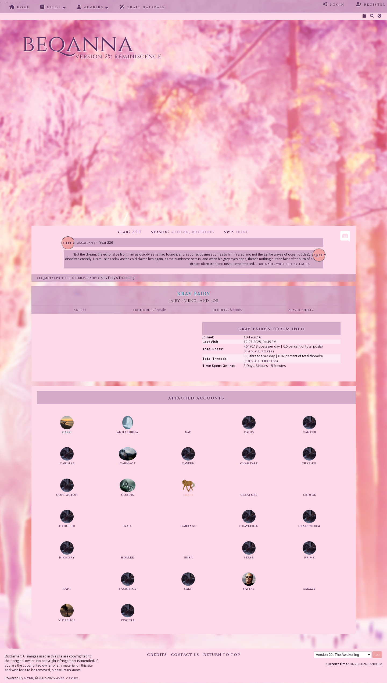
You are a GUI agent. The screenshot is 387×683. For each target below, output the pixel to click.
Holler (127, 557)
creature (248, 494)
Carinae (67, 463)
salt (188, 588)
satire (249, 588)
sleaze (309, 588)
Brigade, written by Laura (284, 263)
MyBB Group (66, 678)
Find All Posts (259, 351)
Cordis (127, 494)
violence (67, 619)
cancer (309, 431)
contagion (67, 494)
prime (309, 557)
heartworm (309, 525)
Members (90, 7)
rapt (67, 588)
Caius (249, 431)
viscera (128, 619)
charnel (309, 463)
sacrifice (127, 588)
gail (128, 525)
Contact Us (185, 654)
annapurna (127, 431)
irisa (188, 557)
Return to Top (221, 654)
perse (249, 557)
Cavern (188, 463)
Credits (157, 654)
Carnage (128, 463)
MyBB (28, 678)
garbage (188, 525)
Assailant (86, 242)
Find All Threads (261, 360)
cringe (309, 494)
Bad (188, 431)
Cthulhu (67, 525)
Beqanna (45, 277)
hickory (67, 557)
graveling (249, 525)
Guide (50, 7)
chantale (249, 463)
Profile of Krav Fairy (76, 277)
